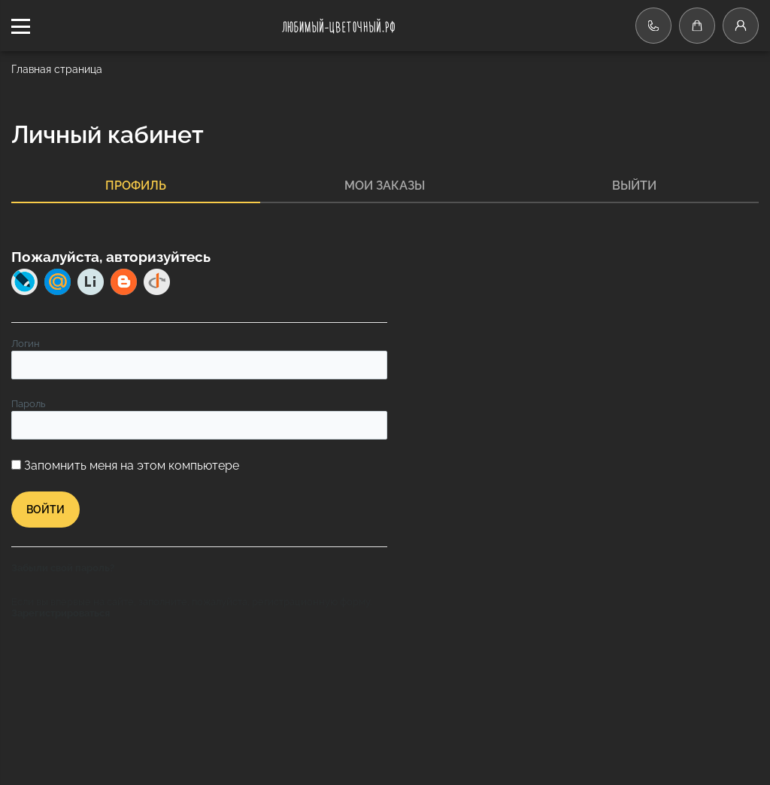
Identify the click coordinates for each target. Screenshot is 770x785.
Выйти (634, 185)
